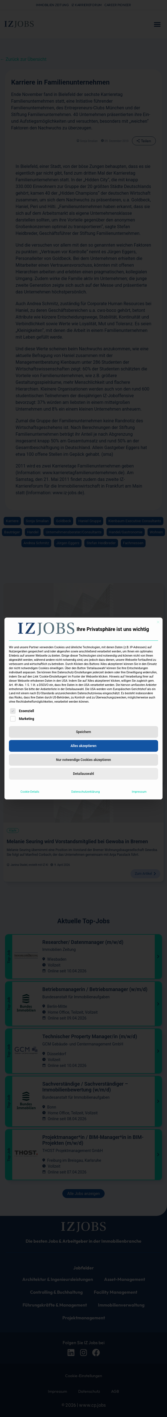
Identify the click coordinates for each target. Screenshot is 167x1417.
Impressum (139, 792)
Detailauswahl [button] (83, 774)
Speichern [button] (83, 732)
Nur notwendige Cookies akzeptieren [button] (83, 760)
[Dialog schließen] (158, 622)
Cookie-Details (30, 792)
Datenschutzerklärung (85, 792)
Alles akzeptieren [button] (84, 746)
